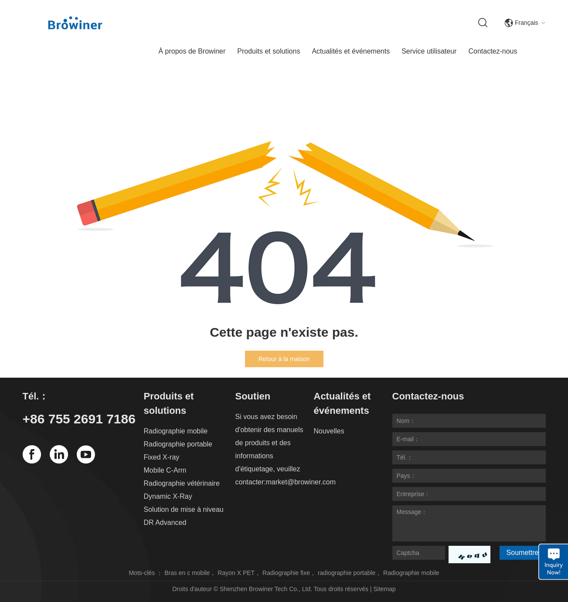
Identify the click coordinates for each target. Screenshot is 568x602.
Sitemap (384, 588)
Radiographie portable (178, 444)
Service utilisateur (428, 51)
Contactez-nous (492, 51)
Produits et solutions (268, 51)
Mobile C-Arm (165, 470)
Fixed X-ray (162, 457)
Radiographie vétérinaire (182, 483)
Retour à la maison (284, 358)
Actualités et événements (351, 51)
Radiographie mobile (176, 431)
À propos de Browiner (191, 51)
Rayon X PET (236, 572)
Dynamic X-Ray (168, 496)
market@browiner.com (301, 482)
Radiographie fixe (286, 572)
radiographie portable (346, 572)
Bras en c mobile (187, 572)
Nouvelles (329, 431)
